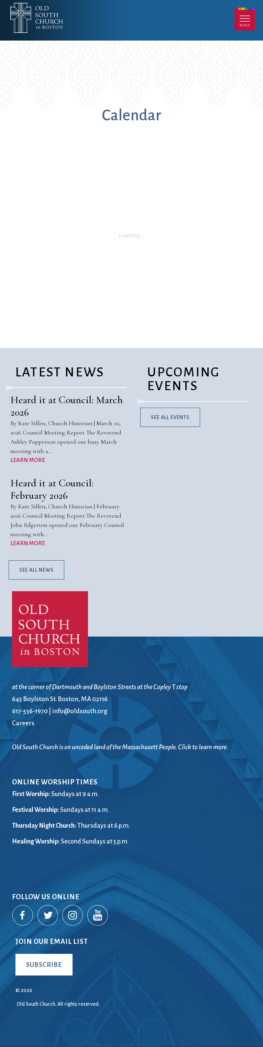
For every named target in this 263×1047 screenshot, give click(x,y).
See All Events (170, 417)
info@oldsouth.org (80, 711)
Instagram (73, 915)
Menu (244, 19)
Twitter (48, 915)
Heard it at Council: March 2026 (66, 406)
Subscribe (44, 964)
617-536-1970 (30, 711)
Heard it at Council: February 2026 (52, 489)
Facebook (23, 915)
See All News (36, 570)
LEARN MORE (27, 460)
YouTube (98, 915)
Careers (23, 723)
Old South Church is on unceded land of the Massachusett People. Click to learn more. (120, 747)
